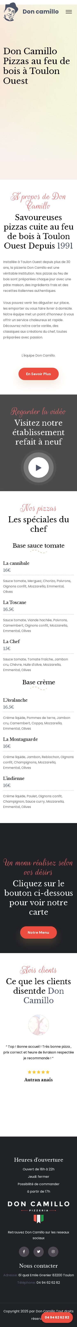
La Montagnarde (20, 739)
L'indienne (13, 778)
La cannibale (16, 563)
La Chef (11, 641)
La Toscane (14, 602)
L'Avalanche (15, 700)
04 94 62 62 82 (48, 1282)
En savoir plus (38, 373)
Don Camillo (45, 1311)
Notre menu (38, 932)
